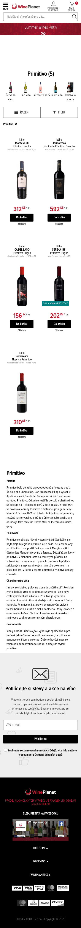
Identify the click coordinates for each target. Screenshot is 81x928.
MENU (6, 6)
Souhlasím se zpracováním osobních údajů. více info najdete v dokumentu (40, 752)
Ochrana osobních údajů (48, 754)
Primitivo (8, 124)
